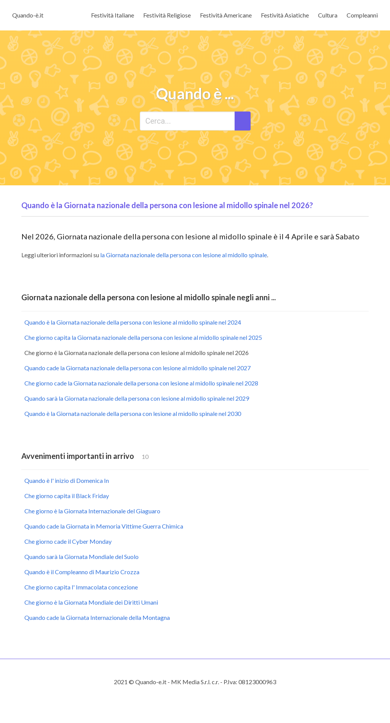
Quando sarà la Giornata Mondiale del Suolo (81, 556)
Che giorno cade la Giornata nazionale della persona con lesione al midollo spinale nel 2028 (141, 383)
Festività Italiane (112, 15)
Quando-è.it (27, 15)
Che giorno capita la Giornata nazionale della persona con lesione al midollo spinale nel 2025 (143, 337)
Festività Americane (226, 15)
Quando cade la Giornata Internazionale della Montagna (97, 617)
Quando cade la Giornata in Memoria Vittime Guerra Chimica (103, 526)
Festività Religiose (167, 15)
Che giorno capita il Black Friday (66, 495)
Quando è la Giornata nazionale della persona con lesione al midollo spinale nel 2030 (132, 413)
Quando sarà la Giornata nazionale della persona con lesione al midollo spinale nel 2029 (136, 398)
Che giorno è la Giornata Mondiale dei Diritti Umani (91, 602)
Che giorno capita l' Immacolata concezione (81, 587)
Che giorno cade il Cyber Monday (68, 541)
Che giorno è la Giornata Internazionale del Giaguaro (92, 510)
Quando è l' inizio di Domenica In (66, 480)
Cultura (327, 15)
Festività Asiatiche (285, 15)
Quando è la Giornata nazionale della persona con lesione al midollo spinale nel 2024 (132, 322)
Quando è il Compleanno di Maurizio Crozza (81, 571)
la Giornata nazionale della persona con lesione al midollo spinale (183, 254)
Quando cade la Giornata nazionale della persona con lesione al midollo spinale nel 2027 (137, 367)
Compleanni (362, 15)
